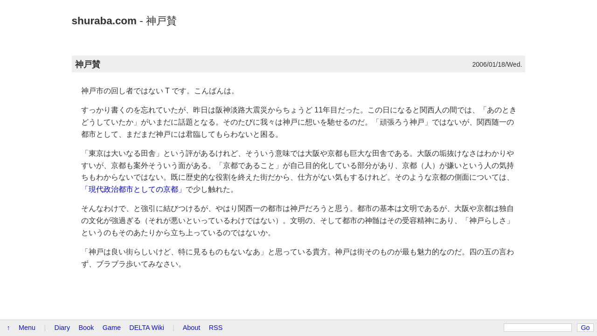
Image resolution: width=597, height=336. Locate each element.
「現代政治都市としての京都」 (133, 189)
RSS (216, 327)
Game (112, 327)
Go (585, 327)
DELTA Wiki (146, 327)
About (192, 327)
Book (86, 327)
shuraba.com (104, 21)
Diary (62, 327)
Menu (27, 327)
